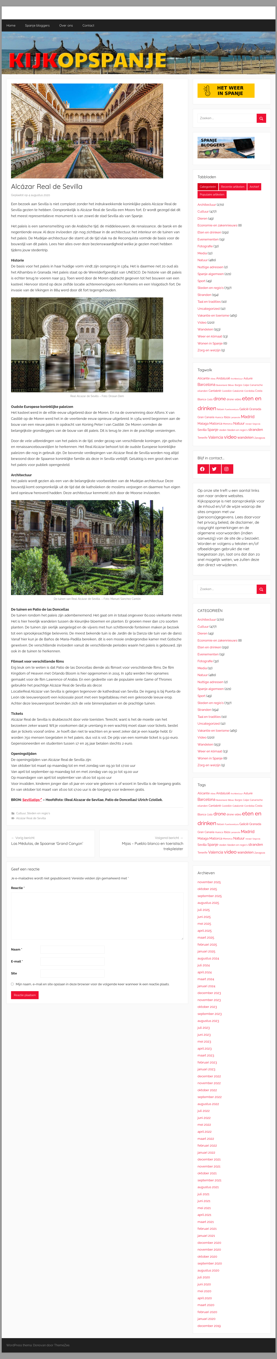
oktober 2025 (207, 889)
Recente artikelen (232, 186)
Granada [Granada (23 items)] (255, 409)
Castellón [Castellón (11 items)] (227, 391)
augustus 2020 (208, 1270)
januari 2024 (206, 986)
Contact (88, 25)
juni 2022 (204, 1118)
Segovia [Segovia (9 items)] (256, 424)
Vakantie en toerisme (213, 315)
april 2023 (205, 1048)
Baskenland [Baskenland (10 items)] (221, 385)
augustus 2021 (208, 1187)
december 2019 (209, 1326)
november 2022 (209, 1083)
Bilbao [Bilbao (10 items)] (231, 385)
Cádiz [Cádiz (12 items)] (210, 399)
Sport (202, 281)
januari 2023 (206, 1069)
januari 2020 (206, 1319)
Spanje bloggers (37, 25)
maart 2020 (206, 1305)
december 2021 (209, 1159)
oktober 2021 (207, 1173)
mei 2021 (204, 1208)
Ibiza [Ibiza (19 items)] (227, 417)
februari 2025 (207, 944)
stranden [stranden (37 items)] (255, 429)
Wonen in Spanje (210, 343)
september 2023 (210, 1014)
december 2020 (209, 1243)
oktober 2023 (207, 1007)
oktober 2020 (207, 1256)
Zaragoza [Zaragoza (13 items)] (259, 437)
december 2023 (209, 993)
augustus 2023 (208, 1021)
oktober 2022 (207, 1090)
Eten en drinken (209, 232)
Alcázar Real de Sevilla (31, 818)
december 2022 (209, 1076)
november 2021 (209, 1166)
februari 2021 (207, 1229)
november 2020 (209, 1249)
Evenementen (208, 239)
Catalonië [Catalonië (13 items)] (238, 390)
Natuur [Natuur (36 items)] (239, 423)
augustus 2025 (208, 903)
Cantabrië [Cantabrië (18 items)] (215, 390)
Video (202, 322)
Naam (16, 949)
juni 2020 (204, 1284)
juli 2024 (204, 965)
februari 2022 (207, 1145)
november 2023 (209, 1000)
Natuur (203, 260)
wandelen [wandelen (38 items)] (245, 437)
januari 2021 (206, 1236)
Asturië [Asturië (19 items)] (248, 378)
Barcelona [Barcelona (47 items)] (206, 384)
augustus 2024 (208, 958)
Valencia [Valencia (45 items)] (215, 437)
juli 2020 (204, 1277)
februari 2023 (207, 1062)
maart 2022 (206, 1139)
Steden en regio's (38, 813)
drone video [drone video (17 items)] (234, 399)
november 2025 (209, 882)
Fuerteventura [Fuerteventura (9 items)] (232, 409)
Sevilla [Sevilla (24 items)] (202, 430)
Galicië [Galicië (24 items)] (243, 409)
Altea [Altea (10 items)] (212, 378)
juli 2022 (204, 1111)
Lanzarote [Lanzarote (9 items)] (235, 417)
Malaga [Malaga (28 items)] (203, 423)
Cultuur (21, 813)
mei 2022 (204, 1124)
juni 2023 (204, 1035)
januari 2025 (206, 951)
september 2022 (210, 1097)
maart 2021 (206, 1222)
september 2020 (210, 1263)
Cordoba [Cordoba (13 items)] (249, 390)
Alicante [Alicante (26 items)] (204, 378)
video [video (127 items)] (230, 437)
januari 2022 (206, 1152)
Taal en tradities (209, 301)
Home (10, 25)
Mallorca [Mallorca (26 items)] (215, 423)
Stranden (204, 295)
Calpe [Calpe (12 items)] (246, 385)
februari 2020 (207, 1312)
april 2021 (204, 1215)
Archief (254, 186)
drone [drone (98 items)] (220, 398)
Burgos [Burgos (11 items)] (238, 385)
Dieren (202, 218)
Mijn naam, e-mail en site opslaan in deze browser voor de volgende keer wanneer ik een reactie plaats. (92, 984)
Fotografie (205, 246)
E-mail (17, 961)
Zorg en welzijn (209, 350)
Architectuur (207, 205)
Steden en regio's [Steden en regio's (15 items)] (237, 429)
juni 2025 (204, 917)
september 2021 (209, 1180)
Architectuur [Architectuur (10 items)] (237, 378)
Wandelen (205, 329)
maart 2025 (206, 937)
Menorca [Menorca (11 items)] (228, 424)
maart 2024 (206, 979)
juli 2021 (203, 1194)
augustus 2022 (208, 1104)
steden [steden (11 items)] (222, 430)
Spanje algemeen (211, 274)
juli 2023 (204, 1027)
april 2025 (205, 931)
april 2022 (205, 1132)
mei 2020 (204, 1291)
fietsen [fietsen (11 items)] (220, 409)
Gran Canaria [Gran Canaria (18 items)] (206, 417)
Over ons (66, 25)
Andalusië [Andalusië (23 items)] (223, 378)
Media (202, 253)
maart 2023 (206, 1055)
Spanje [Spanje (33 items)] (212, 430)
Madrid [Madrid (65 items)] (248, 416)
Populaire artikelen (212, 194)
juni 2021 (204, 1201)
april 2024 (205, 972)
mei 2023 (204, 1041)
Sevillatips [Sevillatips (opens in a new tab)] (32, 800)
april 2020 (205, 1298)
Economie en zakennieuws (217, 225)
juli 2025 (204, 910)
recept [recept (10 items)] (248, 424)
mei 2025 (204, 923)
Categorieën (208, 186)
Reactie (18, 888)
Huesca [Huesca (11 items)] (219, 417)
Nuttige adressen (210, 267)
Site (14, 973)
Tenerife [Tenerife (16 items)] (202, 437)
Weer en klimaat (210, 336)
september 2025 (210, 896)
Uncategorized (209, 309)
